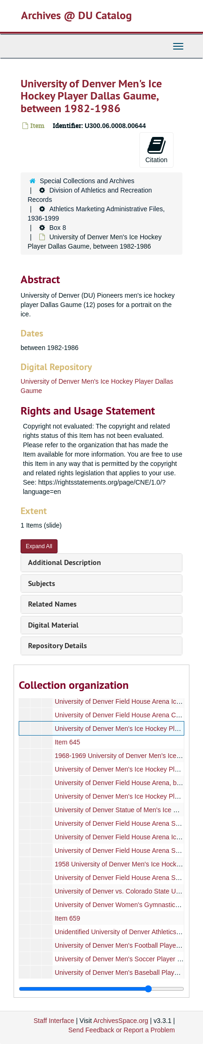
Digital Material (53, 625)
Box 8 (57, 227)
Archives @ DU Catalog (76, 15)
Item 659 (67, 918)
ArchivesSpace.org (120, 1020)
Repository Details (57, 646)
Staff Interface (54, 1020)
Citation (156, 150)
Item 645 (67, 742)
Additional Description (64, 562)
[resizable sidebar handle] (101, 989)
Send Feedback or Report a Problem (121, 1030)
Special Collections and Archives (87, 181)
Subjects (41, 583)
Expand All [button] (39, 546)
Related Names (52, 604)
